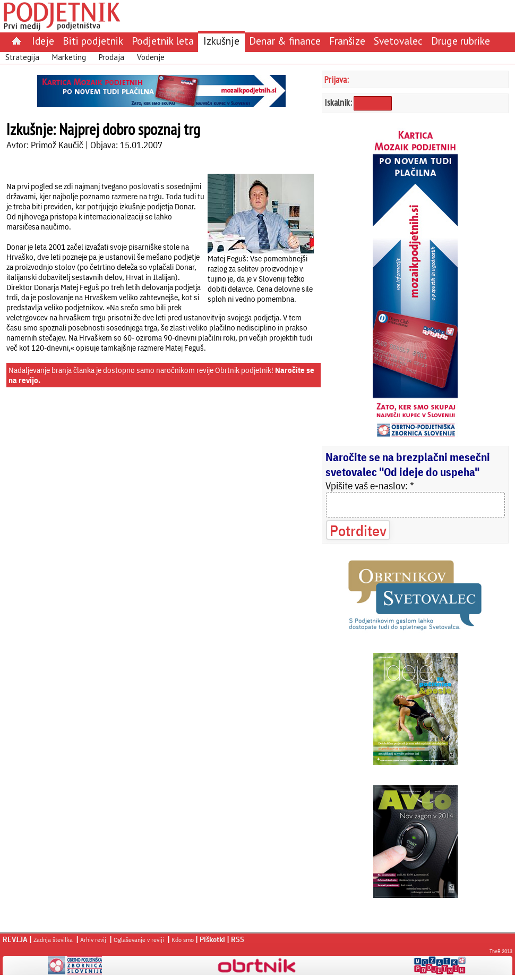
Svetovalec (398, 40)
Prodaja (111, 57)
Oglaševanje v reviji (139, 940)
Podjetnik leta (163, 40)
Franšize (347, 40)
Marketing (69, 57)
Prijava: (336, 79)
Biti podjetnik (93, 40)
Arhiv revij (93, 940)
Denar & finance (285, 40)
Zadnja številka (53, 940)
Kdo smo (182, 940)
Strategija (22, 57)
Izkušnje (221, 40)
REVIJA (15, 939)
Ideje (43, 40)
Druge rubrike (460, 40)
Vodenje (151, 57)
